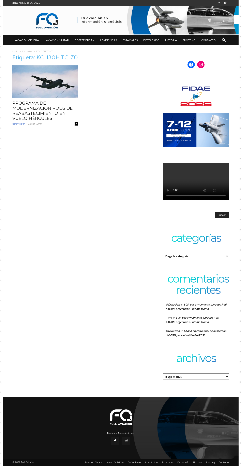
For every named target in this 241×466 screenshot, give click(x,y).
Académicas (108, 40)
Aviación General (27, 40)
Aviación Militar (57, 40)
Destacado (151, 40)
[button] (224, 40)
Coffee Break (84, 40)
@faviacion (19, 123)
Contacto (208, 40)
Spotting (189, 40)
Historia (171, 40)
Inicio (15, 51)
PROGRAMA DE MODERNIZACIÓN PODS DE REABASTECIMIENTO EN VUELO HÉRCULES (42, 111)
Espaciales (130, 40)
